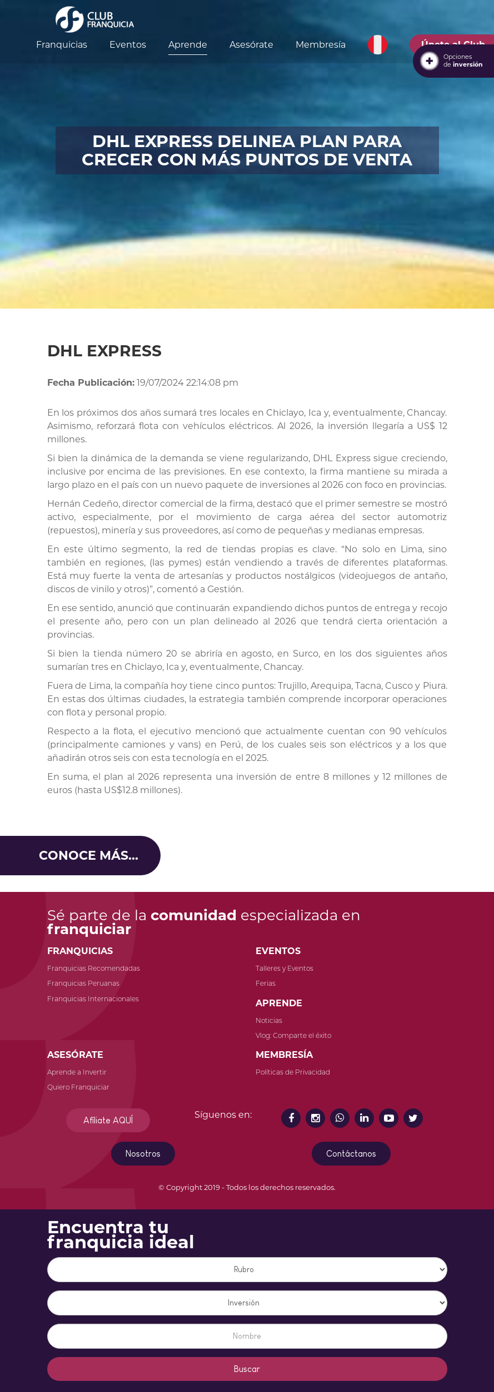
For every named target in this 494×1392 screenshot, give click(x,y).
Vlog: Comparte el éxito (293, 1035)
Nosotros (143, 1153)
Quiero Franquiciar (78, 1087)
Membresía (321, 44)
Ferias (266, 983)
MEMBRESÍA (284, 1055)
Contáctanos (351, 1153)
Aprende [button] (187, 44)
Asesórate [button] (251, 44)
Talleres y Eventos (284, 968)
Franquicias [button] (61, 44)
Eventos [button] (127, 44)
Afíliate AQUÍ (108, 1120)
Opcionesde (463, 60)
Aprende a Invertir (77, 1072)
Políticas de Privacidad (293, 1072)
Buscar (247, 1369)
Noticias (269, 1020)
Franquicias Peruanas (83, 983)
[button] (377, 45)
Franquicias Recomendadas (93, 968)
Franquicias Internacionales (93, 999)
